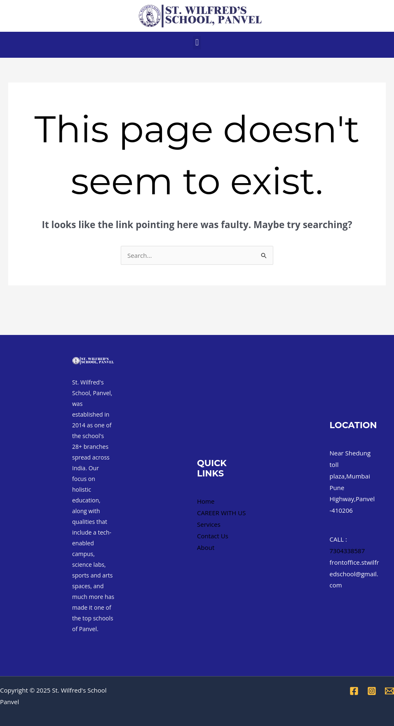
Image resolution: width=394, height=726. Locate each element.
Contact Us (212, 536)
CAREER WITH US (221, 513)
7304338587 (347, 551)
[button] (197, 43)
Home (205, 501)
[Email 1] (389, 690)
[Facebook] (354, 690)
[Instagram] (371, 690)
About (205, 547)
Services (208, 524)
